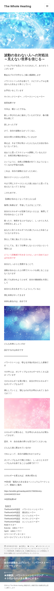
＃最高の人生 (19, 551)
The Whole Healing (17, 6)
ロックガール (34, 553)
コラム (32, 546)
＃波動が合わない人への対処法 (36, 551)
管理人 (23, 546)
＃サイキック (42, 546)
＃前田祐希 (10, 551)
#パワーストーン (25, 548)
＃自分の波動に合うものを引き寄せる (26, 552)
